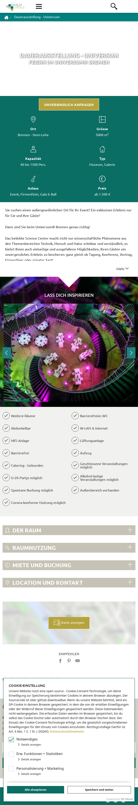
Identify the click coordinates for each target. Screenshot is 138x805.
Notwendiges (27, 739)
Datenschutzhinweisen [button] (67, 731)
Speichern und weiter (99, 790)
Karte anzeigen (69, 623)
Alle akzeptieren (36, 790)
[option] (69, 353)
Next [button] (131, 352)
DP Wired (127, 799)
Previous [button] (7, 352)
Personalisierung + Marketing (40, 768)
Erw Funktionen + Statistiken (39, 753)
